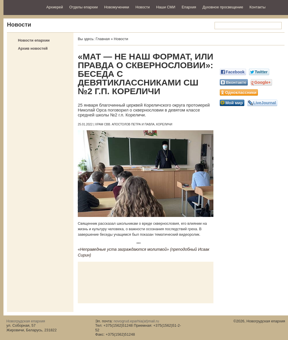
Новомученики (116, 7)
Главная (103, 39)
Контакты (257, 7)
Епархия (189, 7)
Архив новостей (33, 48)
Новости (142, 7)
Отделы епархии (83, 7)
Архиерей (54, 7)
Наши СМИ (165, 7)
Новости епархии (34, 40)
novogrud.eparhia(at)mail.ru (136, 321)
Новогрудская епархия (23, 7)
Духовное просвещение (222, 7)
